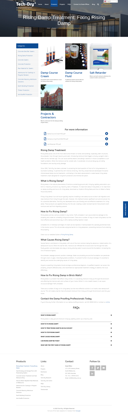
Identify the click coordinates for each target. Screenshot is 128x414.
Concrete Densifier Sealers (26, 51)
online (108, 302)
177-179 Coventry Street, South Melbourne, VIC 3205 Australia (72, 370)
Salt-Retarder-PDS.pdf (76, 144)
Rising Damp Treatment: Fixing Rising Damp (26, 367)
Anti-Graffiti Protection (25, 94)
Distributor (44, 372)
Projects (62, 4)
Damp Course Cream (49, 74)
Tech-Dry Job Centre (46, 381)
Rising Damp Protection (25, 55)
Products (54, 4)
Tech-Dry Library (45, 387)
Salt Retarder (98, 72)
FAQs (69, 4)
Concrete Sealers (23, 60)
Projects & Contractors (48, 115)
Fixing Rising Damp (67, 234)
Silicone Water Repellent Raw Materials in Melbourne (27, 382)
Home (40, 4)
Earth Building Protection (26, 86)
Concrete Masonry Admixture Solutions (27, 80)
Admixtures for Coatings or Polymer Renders (26, 73)
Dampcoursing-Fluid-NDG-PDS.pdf (76, 139)
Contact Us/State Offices (81, 4)
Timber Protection (23, 90)
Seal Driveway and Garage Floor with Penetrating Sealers (26, 372)
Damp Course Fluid (73, 74)
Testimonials (44, 390)
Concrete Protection (24, 64)
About (47, 4)
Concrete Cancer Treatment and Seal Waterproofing (26, 377)
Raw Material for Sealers (25, 68)
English (107, 1)
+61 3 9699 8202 (73, 376)
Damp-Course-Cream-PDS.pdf (76, 134)
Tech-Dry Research (46, 378)
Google (78, 411)
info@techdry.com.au (75, 378)
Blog (93, 4)
